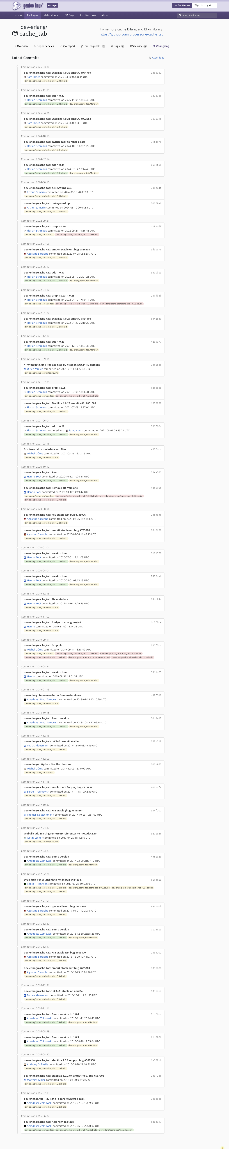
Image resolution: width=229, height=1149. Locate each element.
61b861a (156, 866)
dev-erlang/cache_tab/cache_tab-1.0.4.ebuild (89, 647)
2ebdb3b (156, 292)
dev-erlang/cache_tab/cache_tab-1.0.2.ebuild (120, 644)
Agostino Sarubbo (37, 250)
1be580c (156, 481)
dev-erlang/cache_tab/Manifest (84, 103)
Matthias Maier (36, 1063)
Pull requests (93, 46)
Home (18, 15)
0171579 (156, 545)
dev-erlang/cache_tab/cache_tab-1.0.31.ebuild (46, 126)
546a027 (156, 1105)
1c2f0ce (156, 613)
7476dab (156, 568)
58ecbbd (156, 269)
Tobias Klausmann (38, 734)
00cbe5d (156, 976)
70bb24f (156, 186)
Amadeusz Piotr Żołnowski (42, 689)
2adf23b (156, 1059)
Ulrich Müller (35, 363)
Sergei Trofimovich (38, 779)
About (105, 15)
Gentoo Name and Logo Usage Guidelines (127, 1142)
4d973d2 (156, 685)
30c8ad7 (156, 708)
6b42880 (156, 314)
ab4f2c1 (156, 798)
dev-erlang (33, 27)
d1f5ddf (156, 224)
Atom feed (156, 57)
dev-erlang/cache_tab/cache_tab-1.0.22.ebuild (121, 489)
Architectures (88, 15)
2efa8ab (156, 507)
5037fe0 (156, 201)
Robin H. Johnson (37, 870)
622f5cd (156, 636)
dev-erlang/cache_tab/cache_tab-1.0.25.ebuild (77, 390)
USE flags (68, 15)
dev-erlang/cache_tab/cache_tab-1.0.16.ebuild (77, 644)
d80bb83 (156, 953)
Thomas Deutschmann (40, 802)
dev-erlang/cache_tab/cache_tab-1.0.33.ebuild (46, 80)
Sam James (33, 76)
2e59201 (156, 938)
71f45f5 (156, 140)
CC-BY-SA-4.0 (90, 1142)
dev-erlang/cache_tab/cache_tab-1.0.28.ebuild (121, 300)
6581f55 (156, 163)
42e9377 (156, 337)
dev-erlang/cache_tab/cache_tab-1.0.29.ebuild (77, 231)
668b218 (156, 730)
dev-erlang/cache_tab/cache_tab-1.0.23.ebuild (77, 300)
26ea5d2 (156, 466)
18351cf (156, 95)
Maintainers (50, 15)
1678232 (156, 398)
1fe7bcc (156, 999)
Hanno (31, 617)
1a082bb (156, 1044)
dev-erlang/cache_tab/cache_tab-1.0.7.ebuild (45, 492)
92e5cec (156, 1082)
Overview (21, 46)
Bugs (118, 46)
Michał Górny (35, 447)
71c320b (156, 1021)
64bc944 (156, 590)
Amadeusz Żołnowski (39, 847)
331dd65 (156, 662)
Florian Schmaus (37, 99)
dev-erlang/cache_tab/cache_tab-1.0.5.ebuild (132, 647)
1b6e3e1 (156, 72)
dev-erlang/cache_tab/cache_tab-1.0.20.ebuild (77, 489)
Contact (212, 1135)
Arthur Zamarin (36, 190)
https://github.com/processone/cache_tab (131, 34)
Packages (32, 15)
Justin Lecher (35, 825)
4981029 (156, 844)
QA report (67, 46)
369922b (156, 118)
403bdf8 (156, 776)
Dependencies (44, 46)
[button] (182, 5)
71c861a (156, 915)
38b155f (156, 360)
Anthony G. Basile (37, 1048)
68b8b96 (156, 522)
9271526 (156, 821)
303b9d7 (156, 753)
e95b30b (156, 893)
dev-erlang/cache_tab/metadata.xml (41, 368)
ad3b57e (156, 246)
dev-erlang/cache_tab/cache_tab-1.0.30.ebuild (46, 194)
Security (138, 46)
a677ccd (156, 443)
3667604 (156, 420)
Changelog (160, 46)
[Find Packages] (200, 15)
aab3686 (156, 382)
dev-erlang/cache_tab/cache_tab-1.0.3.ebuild (45, 647)
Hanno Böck (34, 469)
